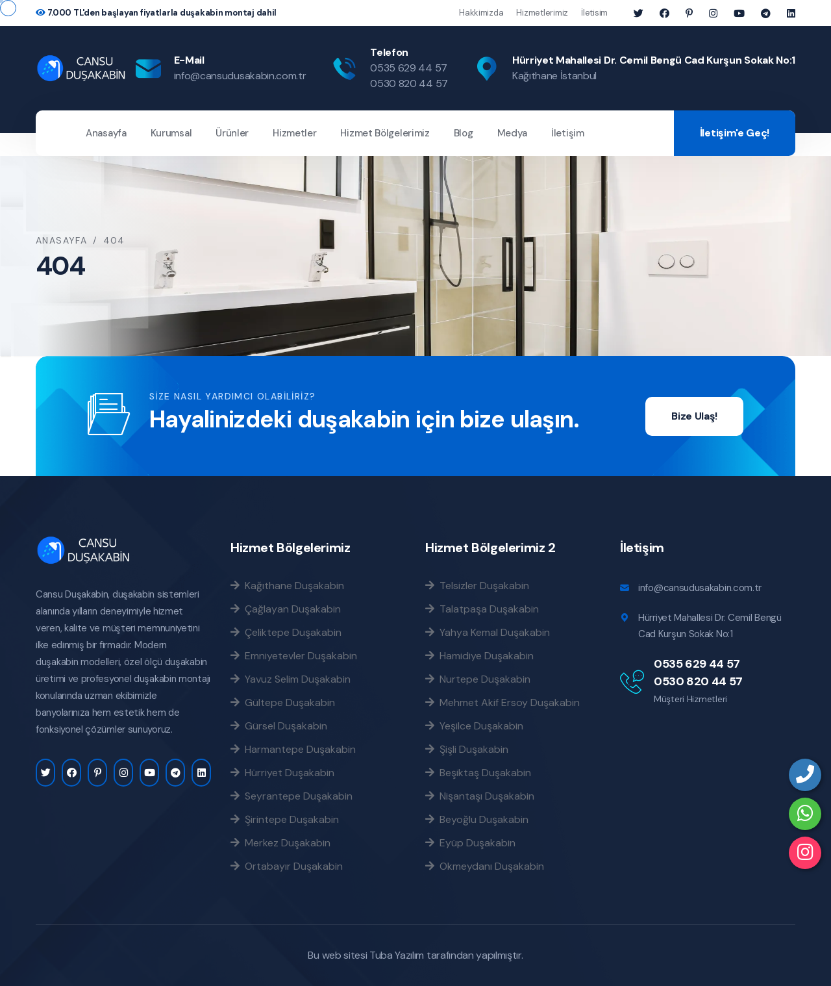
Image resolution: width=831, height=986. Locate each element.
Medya (512, 133)
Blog (463, 133)
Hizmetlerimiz (542, 12)
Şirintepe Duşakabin (284, 819)
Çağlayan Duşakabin (285, 608)
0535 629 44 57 (408, 68)
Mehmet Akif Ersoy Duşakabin (502, 702)
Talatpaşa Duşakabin (482, 608)
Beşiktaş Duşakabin (478, 772)
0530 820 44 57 (409, 83)
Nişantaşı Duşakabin (479, 795)
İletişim (567, 133)
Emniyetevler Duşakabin (293, 655)
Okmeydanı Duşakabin (484, 866)
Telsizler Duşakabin (477, 585)
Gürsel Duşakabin (278, 725)
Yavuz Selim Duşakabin (290, 679)
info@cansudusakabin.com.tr (240, 75)
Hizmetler (294, 133)
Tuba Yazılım (396, 955)
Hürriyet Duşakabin (282, 772)
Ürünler (232, 133)
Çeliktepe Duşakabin (285, 632)
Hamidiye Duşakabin (479, 655)
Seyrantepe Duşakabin (291, 795)
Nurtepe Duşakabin (477, 679)
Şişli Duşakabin (466, 749)
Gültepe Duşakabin (282, 702)
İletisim (594, 12)
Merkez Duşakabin (280, 842)
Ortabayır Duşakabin (286, 866)
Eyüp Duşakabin (470, 842)
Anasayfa (106, 133)
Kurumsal (171, 133)
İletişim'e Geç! (734, 133)
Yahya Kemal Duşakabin (487, 632)
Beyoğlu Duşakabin (476, 819)
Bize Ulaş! (694, 416)
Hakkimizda (481, 12)
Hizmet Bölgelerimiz (384, 133)
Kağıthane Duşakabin (287, 585)
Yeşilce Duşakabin (474, 725)
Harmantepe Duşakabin (293, 749)
